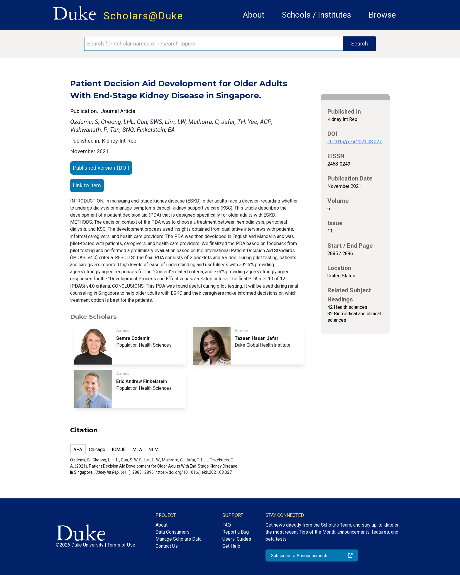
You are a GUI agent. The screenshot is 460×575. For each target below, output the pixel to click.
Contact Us (166, 546)
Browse (382, 15)
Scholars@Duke (143, 16)
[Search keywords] (213, 44)
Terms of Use (121, 545)
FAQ (226, 525)
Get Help (231, 546)
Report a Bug (235, 532)
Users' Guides (236, 539)
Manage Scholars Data (178, 539)
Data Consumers (172, 532)
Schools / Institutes (316, 15)
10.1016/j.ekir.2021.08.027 (354, 141)
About (253, 15)
